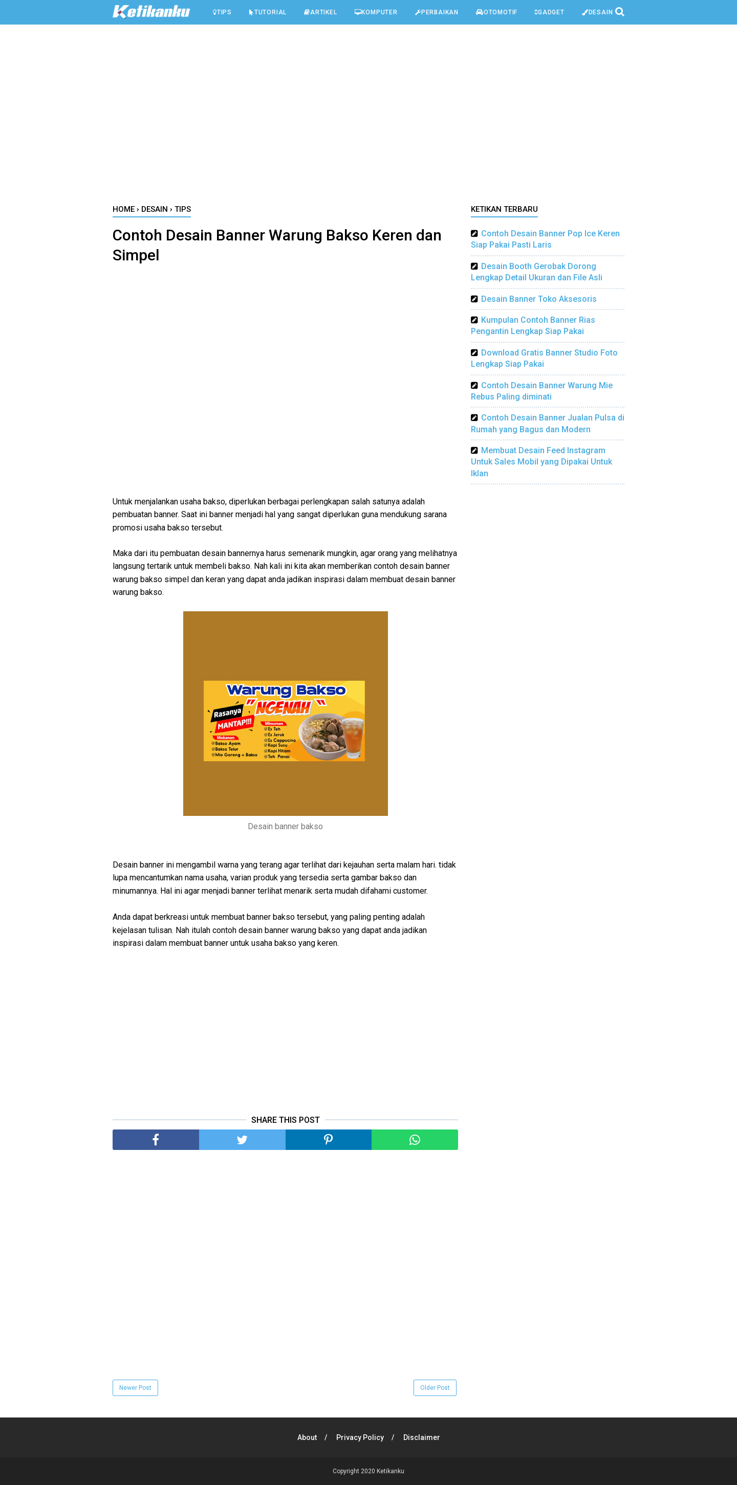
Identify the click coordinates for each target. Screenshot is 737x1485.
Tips (222, 12)
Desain (597, 12)
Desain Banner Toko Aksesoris (539, 299)
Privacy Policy (360, 1437)
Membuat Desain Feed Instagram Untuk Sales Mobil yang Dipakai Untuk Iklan (541, 462)
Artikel (320, 12)
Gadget (550, 12)
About (307, 1437)
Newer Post (135, 1387)
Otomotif (496, 12)
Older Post (435, 1387)
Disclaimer (421, 1437)
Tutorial (268, 12)
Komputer (376, 12)
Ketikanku (390, 1471)
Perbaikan (437, 12)
